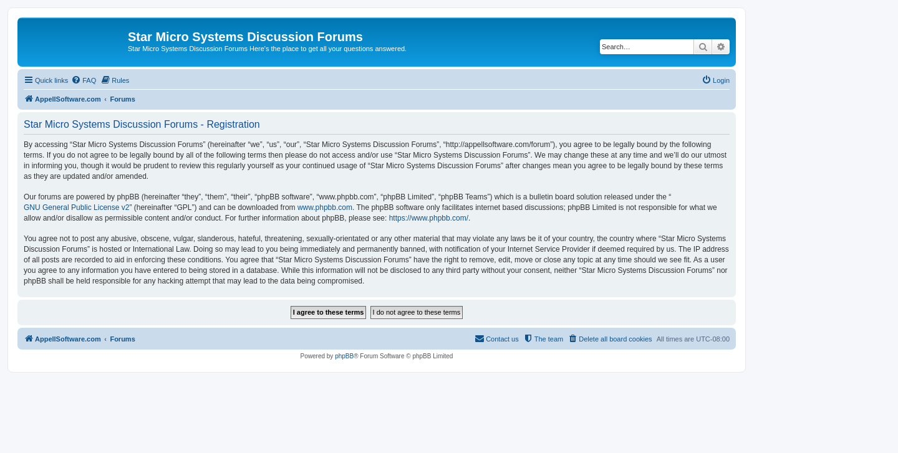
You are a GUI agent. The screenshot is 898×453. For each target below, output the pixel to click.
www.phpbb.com (324, 207)
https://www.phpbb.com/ (428, 218)
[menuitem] (83, 80)
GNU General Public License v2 (76, 207)
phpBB (344, 356)
